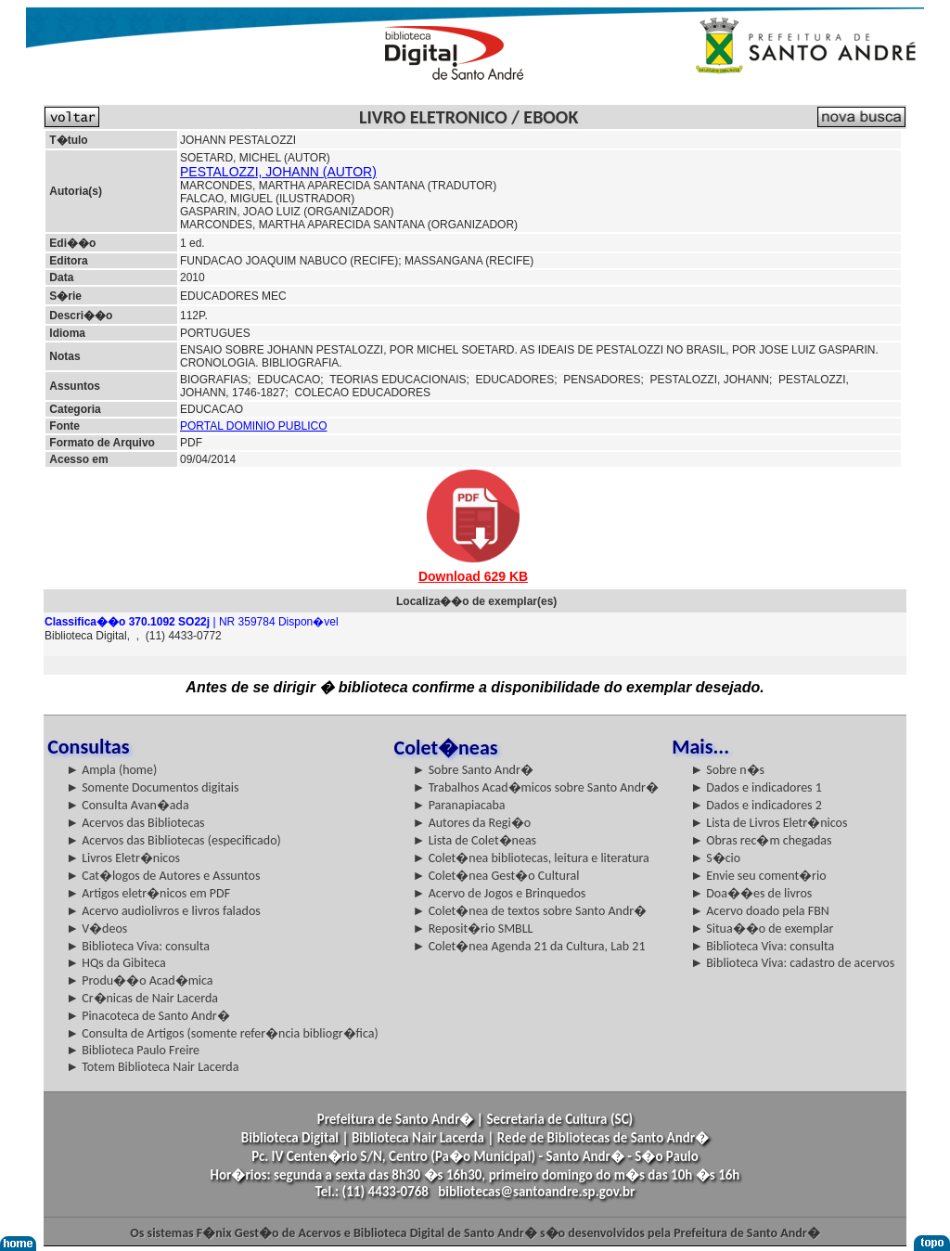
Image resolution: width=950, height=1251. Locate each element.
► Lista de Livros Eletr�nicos (768, 823)
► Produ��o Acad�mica (139, 980)
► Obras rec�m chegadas (760, 840)
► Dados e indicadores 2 (756, 805)
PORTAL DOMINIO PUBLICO (253, 425)
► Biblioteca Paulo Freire (132, 1050)
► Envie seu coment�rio (758, 875)
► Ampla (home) (111, 770)
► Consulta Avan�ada (127, 805)
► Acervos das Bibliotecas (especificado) (173, 840)
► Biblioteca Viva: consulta (138, 946)
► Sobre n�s (727, 770)
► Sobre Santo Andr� (473, 770)
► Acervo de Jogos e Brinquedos (499, 893)
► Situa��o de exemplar (761, 928)
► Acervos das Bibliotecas (135, 823)
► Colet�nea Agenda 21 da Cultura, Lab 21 (529, 946)
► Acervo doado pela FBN (759, 911)
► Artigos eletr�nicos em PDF (148, 893)
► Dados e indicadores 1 (756, 787)
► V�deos (96, 928)
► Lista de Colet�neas (474, 840)
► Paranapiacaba (459, 805)
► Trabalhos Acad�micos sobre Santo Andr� (536, 787)
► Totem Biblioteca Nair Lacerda (152, 1067)
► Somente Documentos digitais (152, 787)
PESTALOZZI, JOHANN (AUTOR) (278, 171)
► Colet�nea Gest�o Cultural (496, 875)
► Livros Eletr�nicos (123, 858)
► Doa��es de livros (751, 893)
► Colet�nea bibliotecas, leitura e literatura (531, 858)
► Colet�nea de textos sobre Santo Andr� (530, 911)
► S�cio (715, 858)
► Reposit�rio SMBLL (473, 928)
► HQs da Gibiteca (116, 963)
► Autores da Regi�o (472, 823)
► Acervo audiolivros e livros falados (163, 911)
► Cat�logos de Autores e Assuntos (163, 875)
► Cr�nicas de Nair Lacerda (142, 998)
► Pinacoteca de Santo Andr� (148, 1016)
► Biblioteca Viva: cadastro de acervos (792, 963)
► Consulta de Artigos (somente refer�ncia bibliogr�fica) (222, 1033)
